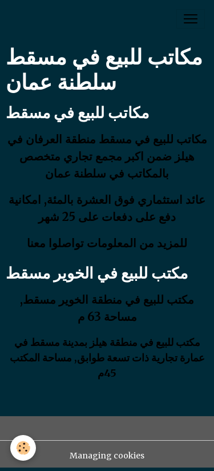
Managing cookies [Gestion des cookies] (107, 455)
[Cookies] (23, 448)
